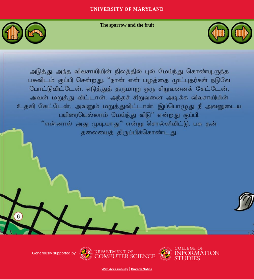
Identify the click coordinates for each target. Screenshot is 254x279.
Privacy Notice (141, 269)
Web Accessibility (115, 269)
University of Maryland (127, 9)
